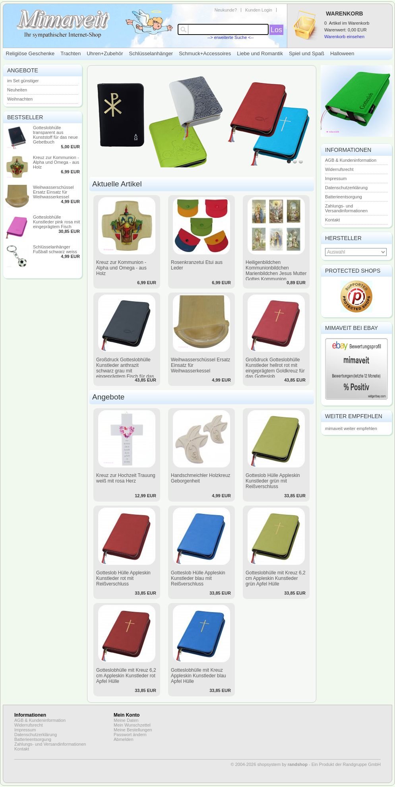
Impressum (336, 178)
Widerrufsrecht (339, 169)
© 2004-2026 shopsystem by (269, 764)
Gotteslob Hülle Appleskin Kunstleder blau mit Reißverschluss (198, 578)
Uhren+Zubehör (105, 53)
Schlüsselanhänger (151, 53)
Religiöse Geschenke (30, 53)
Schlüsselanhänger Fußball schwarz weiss (55, 249)
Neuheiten (17, 89)
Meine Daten (126, 720)
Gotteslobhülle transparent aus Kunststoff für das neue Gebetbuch (55, 134)
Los (276, 30)
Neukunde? (226, 10)
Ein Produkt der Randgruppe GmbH (346, 764)
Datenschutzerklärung (346, 187)
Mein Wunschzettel (132, 725)
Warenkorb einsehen (344, 36)
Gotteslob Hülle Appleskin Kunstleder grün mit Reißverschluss (273, 481)
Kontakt (332, 219)
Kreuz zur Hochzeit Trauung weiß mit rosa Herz (125, 478)
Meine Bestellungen (133, 729)
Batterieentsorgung (343, 196)
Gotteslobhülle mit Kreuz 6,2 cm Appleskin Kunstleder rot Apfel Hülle (126, 675)
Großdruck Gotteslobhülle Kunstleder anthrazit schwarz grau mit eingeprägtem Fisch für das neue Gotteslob (125, 371)
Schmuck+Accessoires (205, 53)
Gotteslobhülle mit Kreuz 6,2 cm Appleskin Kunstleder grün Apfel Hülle (276, 578)
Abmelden (124, 739)
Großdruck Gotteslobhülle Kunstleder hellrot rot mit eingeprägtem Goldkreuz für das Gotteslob (275, 368)
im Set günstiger (23, 80)
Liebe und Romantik (260, 53)
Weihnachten (20, 99)
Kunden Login (258, 10)
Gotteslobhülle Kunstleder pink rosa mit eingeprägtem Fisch (56, 222)
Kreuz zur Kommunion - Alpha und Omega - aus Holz (56, 162)
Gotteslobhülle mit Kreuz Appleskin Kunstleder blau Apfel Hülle (198, 675)
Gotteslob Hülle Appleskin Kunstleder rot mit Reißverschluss (123, 578)
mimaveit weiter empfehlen (351, 428)
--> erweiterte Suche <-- (230, 37)
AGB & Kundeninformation (350, 160)
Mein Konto (126, 715)
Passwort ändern (130, 734)
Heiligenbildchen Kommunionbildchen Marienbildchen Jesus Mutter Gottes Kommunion (276, 271)
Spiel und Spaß (306, 53)
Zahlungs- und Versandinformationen (346, 208)
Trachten (70, 53)
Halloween (342, 53)
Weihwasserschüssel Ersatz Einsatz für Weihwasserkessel (53, 192)
